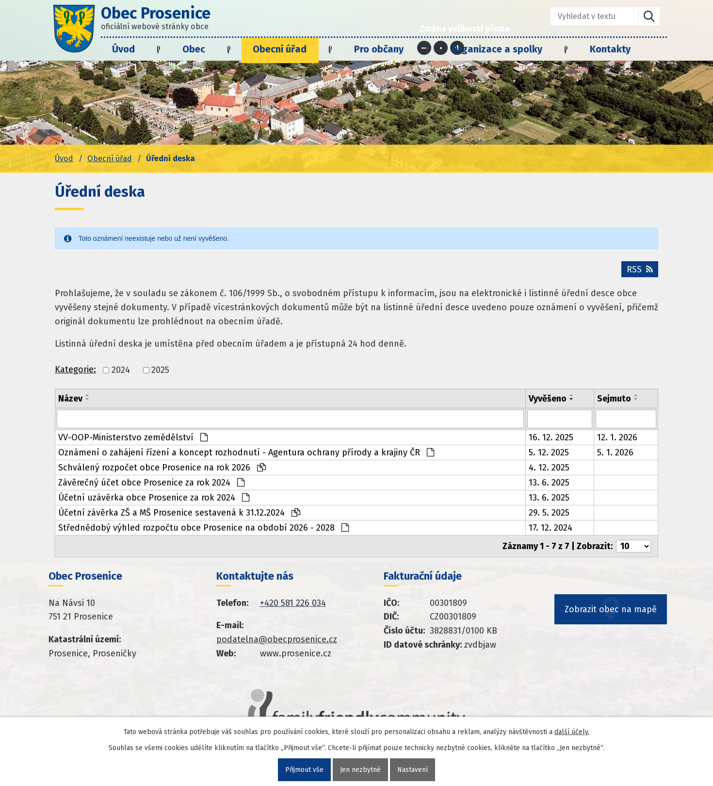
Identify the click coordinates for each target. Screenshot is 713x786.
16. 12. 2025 (551, 437)
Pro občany (379, 49)
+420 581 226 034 (293, 603)
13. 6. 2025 (549, 482)
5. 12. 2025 (549, 452)
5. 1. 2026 (615, 452)
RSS (640, 269)
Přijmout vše (304, 770)
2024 (121, 370)
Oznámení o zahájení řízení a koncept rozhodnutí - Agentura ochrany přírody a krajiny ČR (246, 452)
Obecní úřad (280, 49)
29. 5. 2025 (549, 512)
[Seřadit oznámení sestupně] (87, 399)
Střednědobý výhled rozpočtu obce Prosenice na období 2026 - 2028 (203, 527)
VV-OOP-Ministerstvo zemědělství (133, 437)
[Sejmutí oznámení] (626, 419)
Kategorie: (75, 369)
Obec (193, 49)
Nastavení (412, 770)
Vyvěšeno (548, 398)
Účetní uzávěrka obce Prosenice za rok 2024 (153, 497)
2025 (160, 370)
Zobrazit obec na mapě (611, 609)
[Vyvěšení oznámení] (560, 419)
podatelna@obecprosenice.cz (276, 639)
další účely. (571, 732)
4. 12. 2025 (549, 467)
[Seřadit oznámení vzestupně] (87, 395)
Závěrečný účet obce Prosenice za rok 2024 (151, 482)
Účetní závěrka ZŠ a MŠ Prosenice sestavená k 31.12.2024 (179, 512)
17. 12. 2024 (550, 527)
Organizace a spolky (496, 49)
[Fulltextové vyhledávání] (588, 16)
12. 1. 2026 (617, 437)
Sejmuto (614, 398)
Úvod (123, 49)
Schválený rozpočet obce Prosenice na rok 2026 (162, 467)
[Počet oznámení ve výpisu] (633, 546)
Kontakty (610, 49)
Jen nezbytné (360, 770)
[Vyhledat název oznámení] (290, 419)
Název (70, 398)
